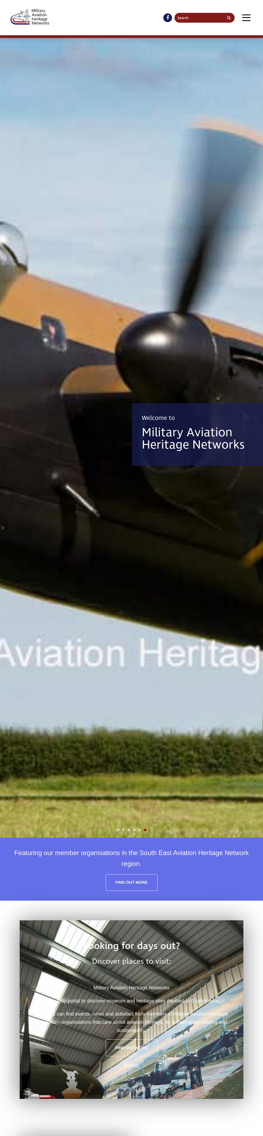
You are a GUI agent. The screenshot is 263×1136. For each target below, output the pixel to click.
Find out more (132, 882)
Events (131, 1065)
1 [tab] (118, 830)
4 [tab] (134, 830)
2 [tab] (123, 830)
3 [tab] (129, 830)
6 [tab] (145, 830)
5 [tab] (140, 830)
